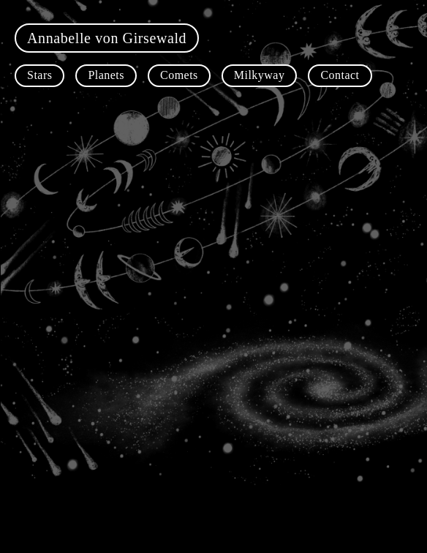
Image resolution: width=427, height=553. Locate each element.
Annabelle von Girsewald (106, 38)
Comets (179, 75)
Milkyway (259, 75)
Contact (339, 75)
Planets (106, 75)
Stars (39, 75)
